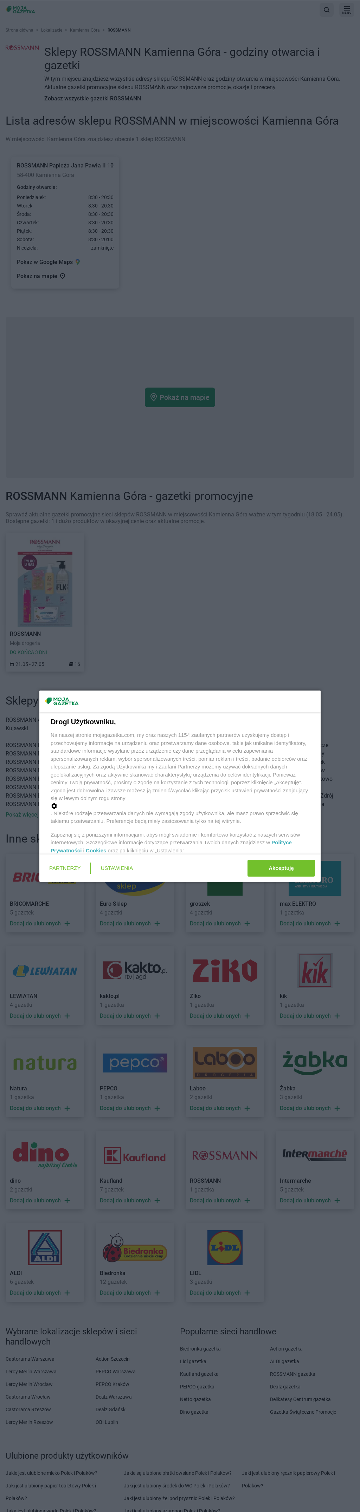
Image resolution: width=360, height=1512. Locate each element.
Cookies (96, 850)
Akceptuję (281, 868)
